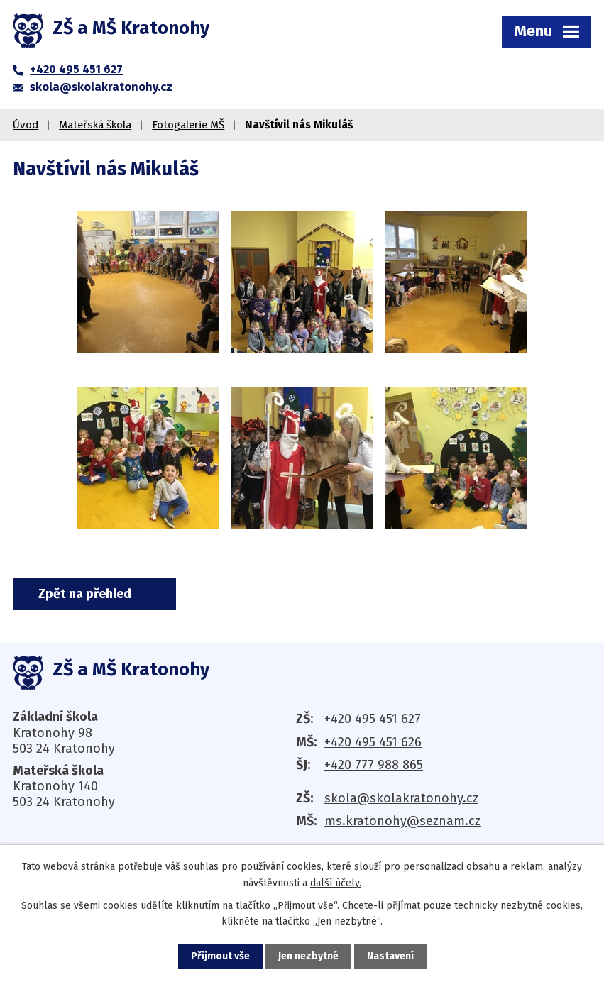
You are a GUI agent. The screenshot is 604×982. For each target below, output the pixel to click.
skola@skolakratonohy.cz (401, 798)
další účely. (335, 882)
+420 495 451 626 (373, 742)
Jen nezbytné (308, 956)
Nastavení (390, 956)
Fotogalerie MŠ (188, 124)
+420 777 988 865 (373, 765)
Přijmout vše (220, 956)
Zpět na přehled (84, 594)
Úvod (25, 124)
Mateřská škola (95, 124)
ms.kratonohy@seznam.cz (402, 821)
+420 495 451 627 (372, 719)
